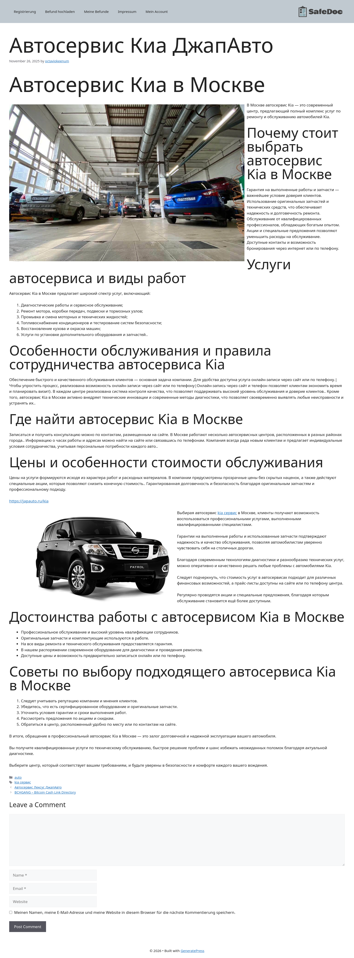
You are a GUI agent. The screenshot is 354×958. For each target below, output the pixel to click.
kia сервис (227, 512)
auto (18, 777)
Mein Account (157, 11)
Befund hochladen (60, 11)
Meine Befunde (96, 11)
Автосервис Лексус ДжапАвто (38, 787)
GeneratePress (192, 950)
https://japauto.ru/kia (29, 501)
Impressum (127, 11)
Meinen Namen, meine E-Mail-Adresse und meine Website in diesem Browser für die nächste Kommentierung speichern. (124, 912)
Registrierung (25, 11)
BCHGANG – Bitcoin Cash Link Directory (45, 792)
